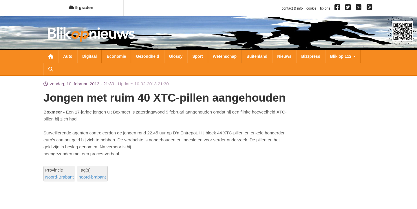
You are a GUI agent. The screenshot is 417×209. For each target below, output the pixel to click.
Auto (67, 56)
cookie (311, 8)
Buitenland (256, 56)
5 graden (81, 7)
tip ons (325, 8)
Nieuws (284, 56)
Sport (197, 56)
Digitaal (89, 56)
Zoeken (51, 69)
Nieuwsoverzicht (50, 56)
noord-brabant (92, 176)
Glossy (176, 56)
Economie (116, 56)
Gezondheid (147, 56)
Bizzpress (310, 56)
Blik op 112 (343, 56)
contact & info (292, 8)
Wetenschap (225, 56)
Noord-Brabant (59, 176)
